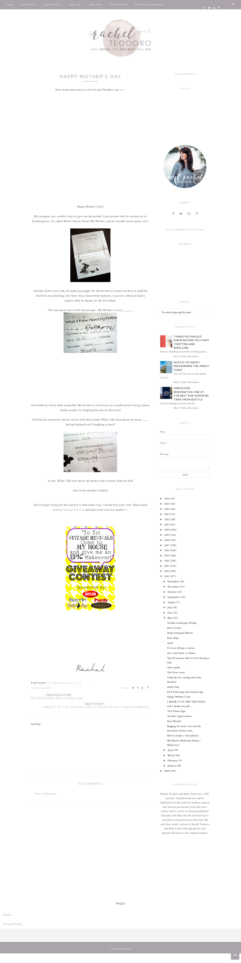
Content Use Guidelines (149, 5)
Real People (28, 5)
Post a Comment (45, 794)
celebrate (56, 683)
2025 (167, 504)
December (174, 581)
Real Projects (53, 5)
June (170, 612)
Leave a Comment (41, 688)
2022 (167, 519)
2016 (167, 550)
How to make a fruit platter (183, 735)
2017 (167, 545)
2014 (167, 561)
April (171, 750)
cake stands (173, 667)
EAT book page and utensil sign (185, 692)
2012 (167, 571)
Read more (193, 356)
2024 (167, 509)
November (174, 587)
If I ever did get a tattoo (181, 648)
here (123, 90)
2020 (167, 530)
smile (170, 643)
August (172, 602)
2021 (167, 524)
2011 (167, 576)
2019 (167, 535)
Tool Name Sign (176, 711)
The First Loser (176, 672)
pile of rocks (174, 628)
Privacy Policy (12, 924)
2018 (167, 540)
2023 (167, 514)
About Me (96, 5)
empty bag (173, 687)
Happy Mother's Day (179, 697)
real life (74, 683)
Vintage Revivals (74, 510)
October (172, 592)
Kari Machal (174, 721)
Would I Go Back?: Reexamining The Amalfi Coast (191, 366)
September (174, 597)
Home (10, 5)
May (170, 618)
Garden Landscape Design (182, 623)
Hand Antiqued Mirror (180, 633)
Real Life (76, 5)
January (172, 766)
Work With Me (119, 5)
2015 (167, 555)
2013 (167, 566)
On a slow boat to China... (182, 653)
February (173, 760)
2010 (167, 771)
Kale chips (173, 638)
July (170, 607)
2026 (167, 498)
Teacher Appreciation (179, 716)
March (172, 755)
